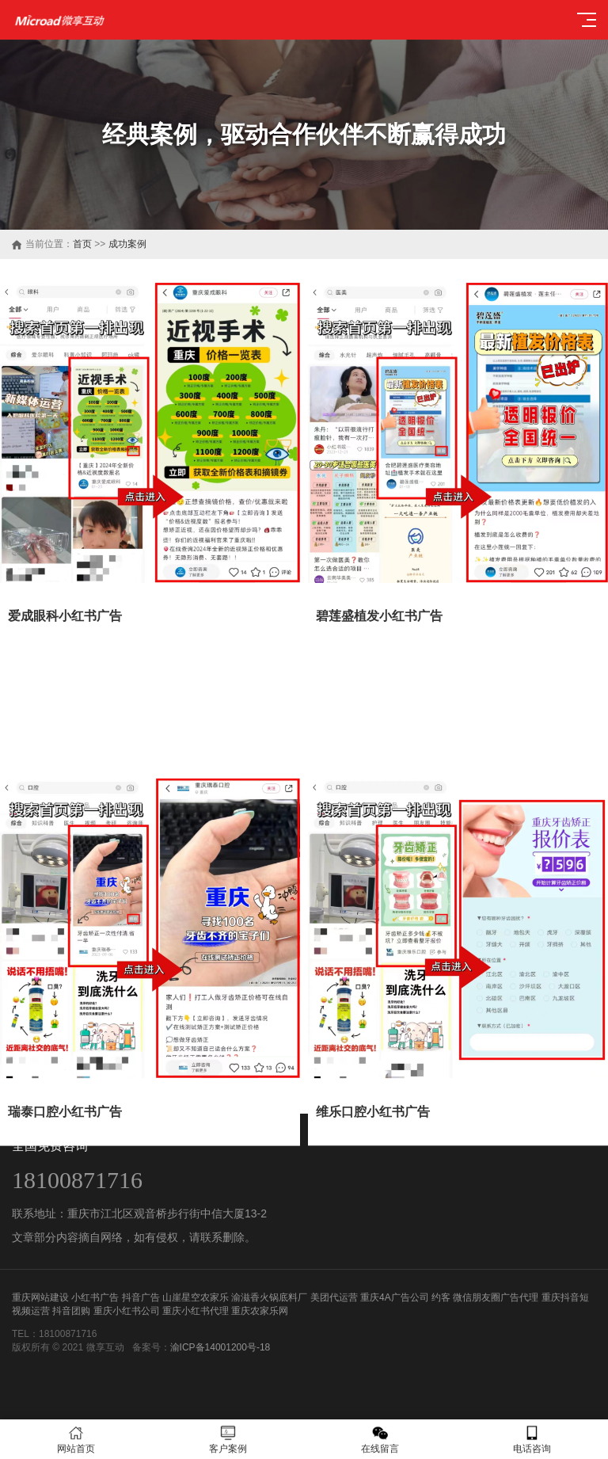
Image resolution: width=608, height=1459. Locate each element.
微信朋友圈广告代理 (495, 1297)
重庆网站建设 (40, 1297)
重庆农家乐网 (259, 1310)
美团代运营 (334, 1297)
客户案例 (228, 1439)
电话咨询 (532, 1439)
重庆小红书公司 (126, 1310)
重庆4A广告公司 (394, 1297)
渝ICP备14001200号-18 (220, 1347)
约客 (440, 1297)
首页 (82, 244)
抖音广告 (141, 1297)
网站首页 (76, 1439)
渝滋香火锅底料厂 (269, 1297)
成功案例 (127, 244)
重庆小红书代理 (195, 1310)
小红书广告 (95, 1297)
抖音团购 (71, 1310)
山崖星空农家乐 (195, 1297)
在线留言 (380, 1439)
